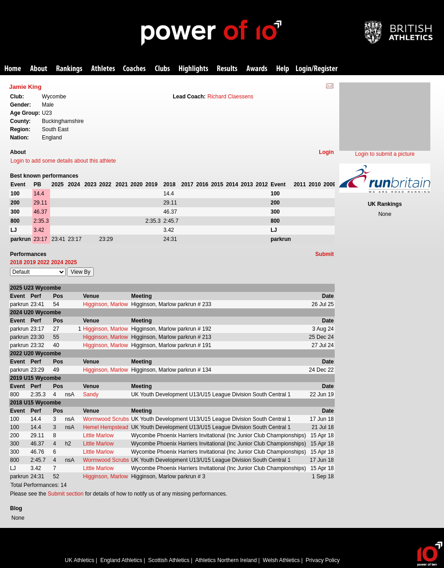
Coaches (134, 69)
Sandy (90, 394)
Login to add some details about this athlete (63, 161)
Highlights (193, 69)
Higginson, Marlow (105, 304)
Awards (256, 69)
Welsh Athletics (281, 560)
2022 (43, 262)
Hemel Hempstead (105, 427)
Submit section (66, 494)
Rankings (69, 69)
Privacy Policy (323, 560)
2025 (71, 262)
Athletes (103, 69)
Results (227, 69)
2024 (57, 262)
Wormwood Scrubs (106, 419)
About (38, 69)
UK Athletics (79, 560)
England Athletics (121, 560)
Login (326, 152)
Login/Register (317, 69)
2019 (30, 262)
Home (13, 69)
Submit (324, 254)
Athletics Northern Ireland (226, 560)
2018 (16, 262)
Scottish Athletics (168, 560)
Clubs (162, 69)
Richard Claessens (231, 96)
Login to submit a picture (385, 154)
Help (282, 69)
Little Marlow (98, 435)
